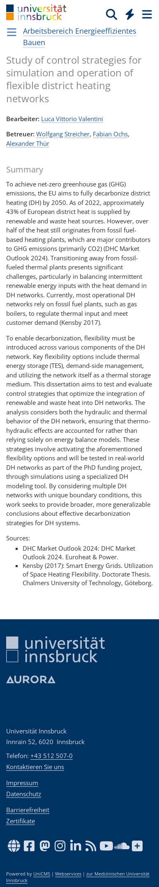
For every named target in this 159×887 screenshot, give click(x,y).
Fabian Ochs (110, 134)
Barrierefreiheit (27, 810)
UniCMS (41, 874)
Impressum (22, 783)
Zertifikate (20, 821)
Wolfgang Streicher (63, 134)
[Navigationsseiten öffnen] (12, 32)
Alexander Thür (27, 143)
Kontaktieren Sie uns (35, 767)
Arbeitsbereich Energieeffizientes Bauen (79, 36)
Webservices (68, 874)
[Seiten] (146, 14)
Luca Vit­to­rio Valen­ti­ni (72, 119)
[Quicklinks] (130, 14)
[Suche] (111, 14)
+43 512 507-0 (51, 755)
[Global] (127, 12)
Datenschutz (23, 794)
